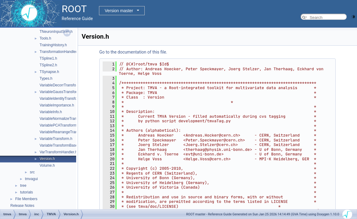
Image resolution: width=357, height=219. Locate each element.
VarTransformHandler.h (58, 152)
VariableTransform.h (56, 139)
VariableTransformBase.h (60, 145)
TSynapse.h (49, 72)
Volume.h (47, 165)
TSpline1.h (48, 58)
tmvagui (31, 179)
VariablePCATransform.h (60, 125)
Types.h (46, 78)
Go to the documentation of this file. (133, 52)
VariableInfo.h (51, 112)
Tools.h (45, 38)
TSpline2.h (48, 65)
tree (23, 185)
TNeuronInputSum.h (56, 32)
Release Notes (22, 205)
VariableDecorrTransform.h (61, 85)
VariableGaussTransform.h (61, 92)
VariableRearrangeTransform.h (65, 132)
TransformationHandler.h (60, 52)
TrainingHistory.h (53, 45)
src (32, 172)
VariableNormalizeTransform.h (64, 118)
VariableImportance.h (57, 105)
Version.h (47, 159)
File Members (26, 199)
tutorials (26, 192)
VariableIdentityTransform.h (62, 98)
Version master (119, 10)
